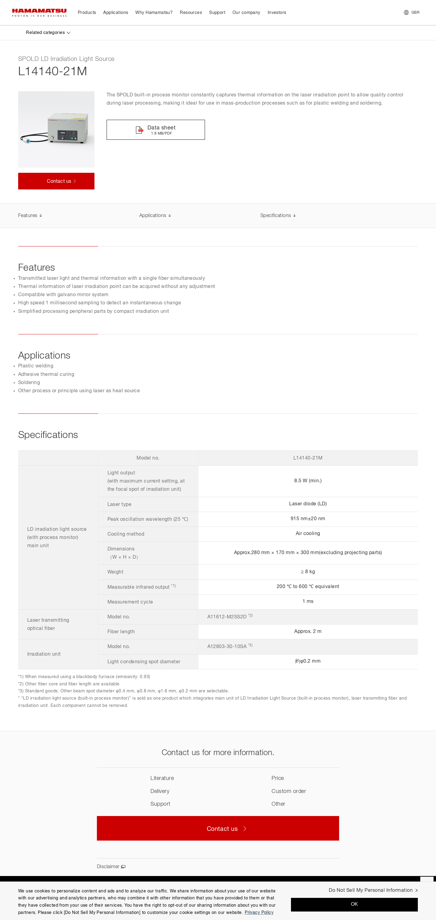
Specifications (275, 215)
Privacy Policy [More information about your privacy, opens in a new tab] (259, 913)
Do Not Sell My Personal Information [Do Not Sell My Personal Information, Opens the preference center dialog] (371, 890)
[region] (218, 901)
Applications (153, 215)
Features (28, 215)
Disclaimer (108, 867)
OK (354, 904)
